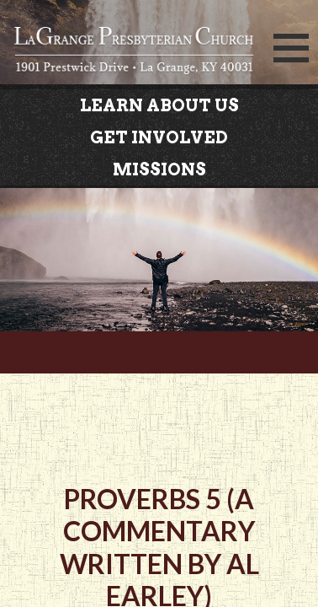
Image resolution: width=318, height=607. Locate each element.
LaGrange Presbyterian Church (133, 53)
